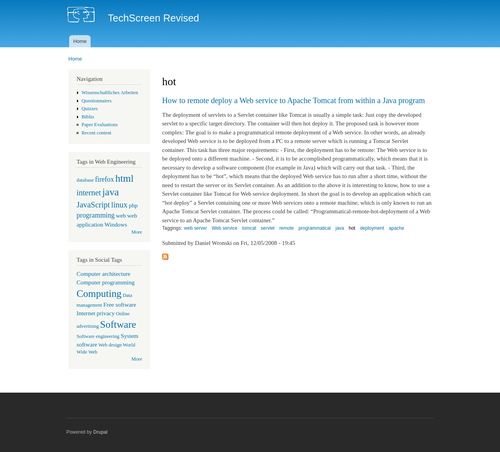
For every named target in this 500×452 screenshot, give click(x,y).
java (110, 192)
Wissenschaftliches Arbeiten (110, 92)
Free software (120, 304)
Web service (225, 228)
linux (119, 204)
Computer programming (106, 282)
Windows (115, 224)
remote (286, 228)
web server (195, 228)
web (121, 215)
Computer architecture (103, 273)
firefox (104, 179)
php (133, 205)
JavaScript (93, 204)
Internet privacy (96, 313)
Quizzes (90, 108)
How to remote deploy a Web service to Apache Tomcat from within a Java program (293, 100)
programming (95, 215)
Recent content (96, 133)
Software (118, 324)
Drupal (100, 432)
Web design (110, 345)
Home (80, 41)
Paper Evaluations (100, 124)
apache (396, 228)
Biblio (88, 117)
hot (352, 228)
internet (89, 192)
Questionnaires (97, 101)
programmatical (314, 228)
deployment (372, 228)
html (124, 178)
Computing (99, 293)
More (136, 232)
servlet (268, 228)
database (85, 180)
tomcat (249, 228)
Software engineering (98, 336)
